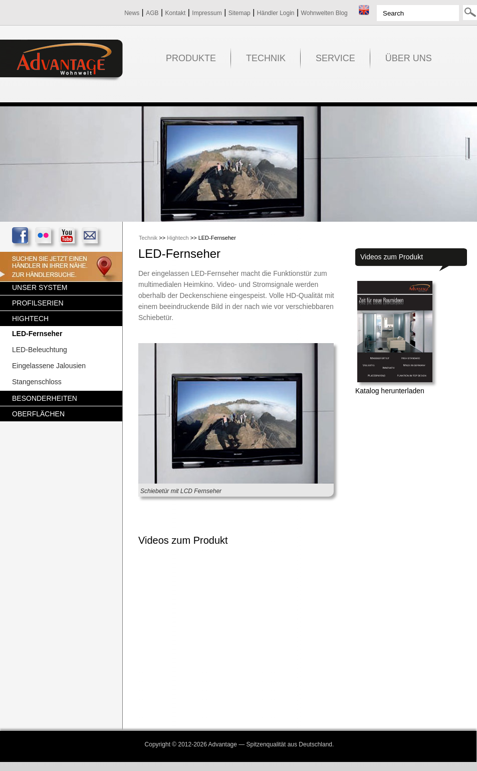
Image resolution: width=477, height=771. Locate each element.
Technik (148, 238)
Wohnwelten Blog (324, 13)
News (131, 13)
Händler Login (276, 13)
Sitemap (239, 13)
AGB (152, 13)
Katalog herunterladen (389, 391)
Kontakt (175, 13)
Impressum (206, 13)
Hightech (177, 238)
